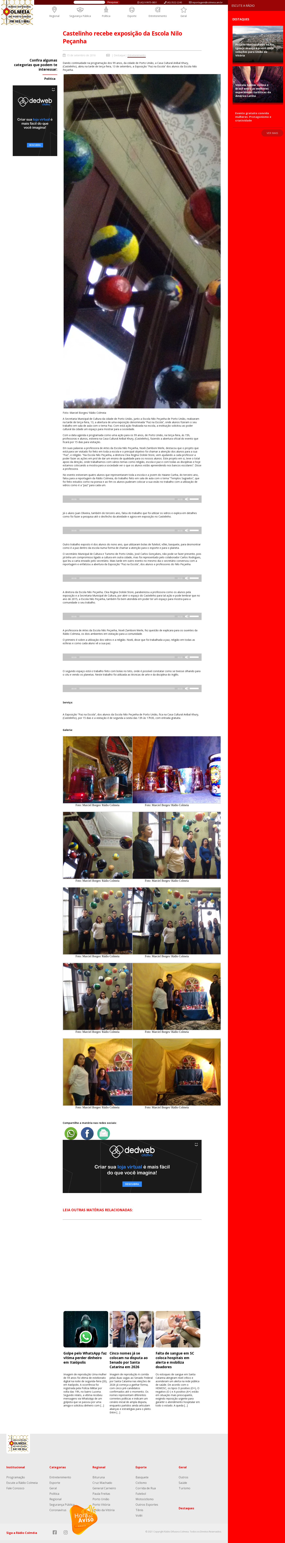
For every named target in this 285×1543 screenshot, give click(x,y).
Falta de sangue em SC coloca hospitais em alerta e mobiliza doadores (175, 1354)
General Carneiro (104, 1482)
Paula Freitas (101, 1487)
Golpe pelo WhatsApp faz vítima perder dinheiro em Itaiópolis (85, 1351)
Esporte (132, 16)
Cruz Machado (102, 1477)
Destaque (119, 55)
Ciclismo (141, 1477)
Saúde (183, 1477)
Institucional (15, 1461)
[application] (132, 499)
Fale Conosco (15, 1482)
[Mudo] (186, 499)
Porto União (101, 1493)
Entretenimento (157, 16)
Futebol (141, 1487)
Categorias (57, 1461)
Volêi (139, 1509)
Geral (183, 16)
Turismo (184, 1482)
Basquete (142, 1471)
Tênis (139, 1504)
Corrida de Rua (146, 1482)
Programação (15, 1471)
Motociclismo (145, 1493)
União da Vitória (104, 1504)
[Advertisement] (132, 1262)
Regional (54, 16)
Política (106, 16)
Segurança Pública (80, 16)
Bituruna (99, 1471)
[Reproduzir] (83, 1520)
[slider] (127, 499)
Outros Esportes (147, 1498)
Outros (183, 1471)
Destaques (186, 1502)
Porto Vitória (101, 1498)
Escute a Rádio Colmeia (22, 1477)
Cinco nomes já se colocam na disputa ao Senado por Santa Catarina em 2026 (129, 1354)
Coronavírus (57, 1504)
